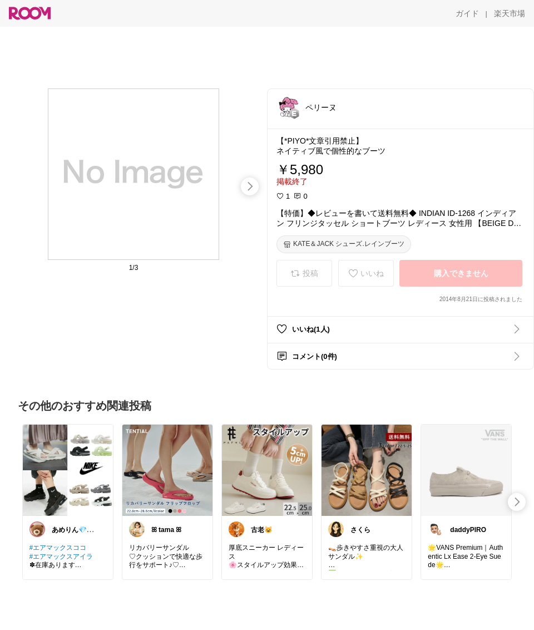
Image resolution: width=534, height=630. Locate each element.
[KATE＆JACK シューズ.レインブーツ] (343, 244)
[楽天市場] (509, 13)
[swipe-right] (250, 186)
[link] (68, 470)
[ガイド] (467, 13)
